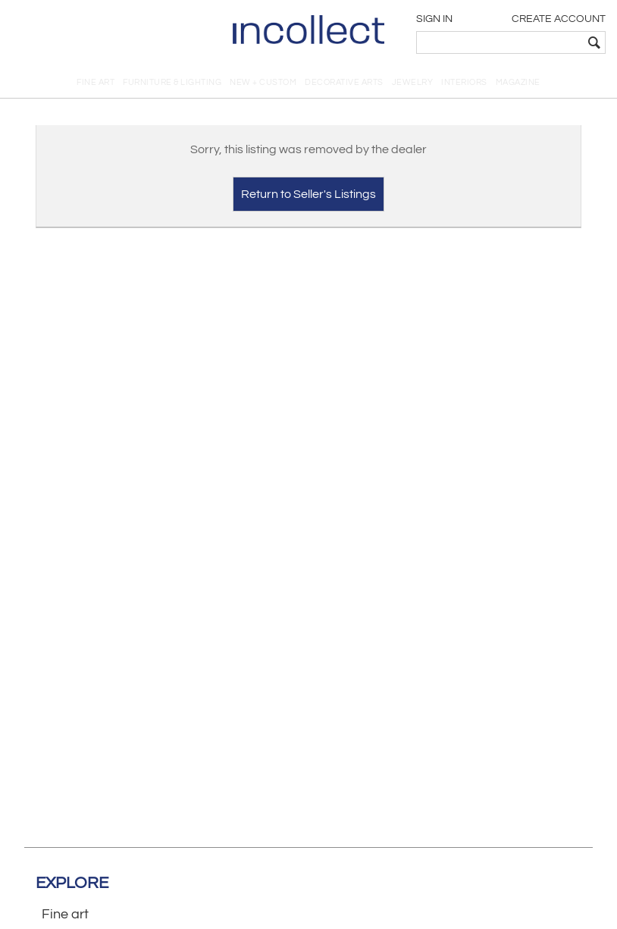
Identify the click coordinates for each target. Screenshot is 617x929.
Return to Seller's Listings (308, 194)
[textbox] (500, 42)
